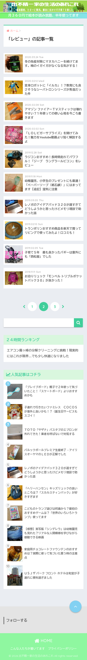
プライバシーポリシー (62, 648)
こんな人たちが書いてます (27, 648)
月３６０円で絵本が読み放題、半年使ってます (43, 15)
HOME (43, 640)
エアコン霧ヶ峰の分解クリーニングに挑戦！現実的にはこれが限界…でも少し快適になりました (42, 353)
